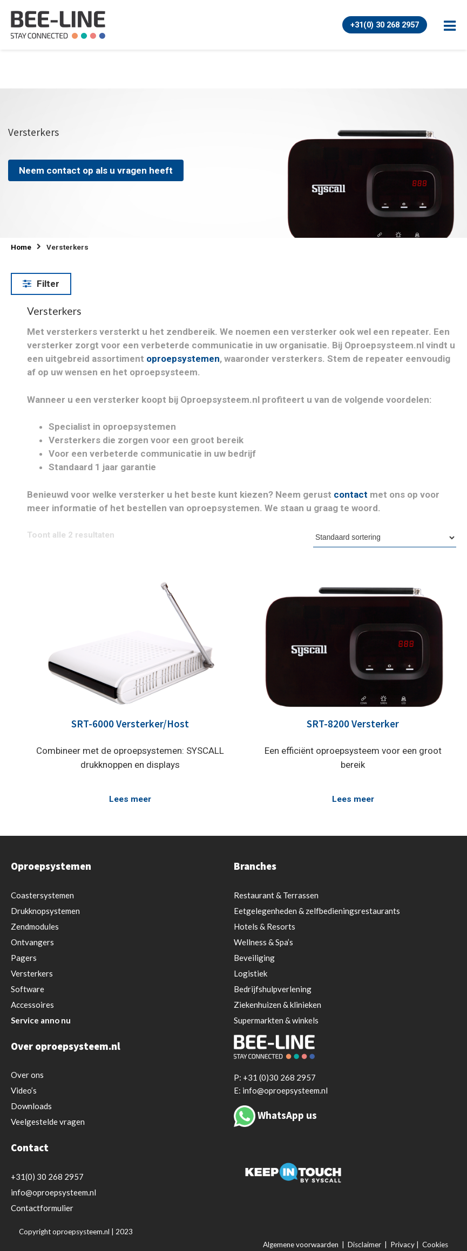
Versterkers (32, 973)
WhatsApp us (287, 1115)
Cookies (435, 1244)
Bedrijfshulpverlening (273, 989)
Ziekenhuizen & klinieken (277, 1004)
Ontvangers (32, 942)
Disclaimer (364, 1244)
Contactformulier (42, 1208)
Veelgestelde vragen (48, 1121)
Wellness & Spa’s (263, 942)
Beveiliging (254, 958)
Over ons (27, 1075)
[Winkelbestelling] (384, 537)
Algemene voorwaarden (301, 1244)
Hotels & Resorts (264, 926)
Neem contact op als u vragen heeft (96, 170)
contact (351, 494)
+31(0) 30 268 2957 (381, 25)
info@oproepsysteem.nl (53, 1192)
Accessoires (32, 1004)
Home (21, 247)
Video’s (24, 1090)
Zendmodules (35, 926)
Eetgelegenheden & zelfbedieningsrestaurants (317, 911)
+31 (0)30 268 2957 (279, 1077)
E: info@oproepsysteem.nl (281, 1090)
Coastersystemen (42, 895)
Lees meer (130, 799)
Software (27, 989)
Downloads (31, 1106)
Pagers (24, 958)
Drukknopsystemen (45, 911)
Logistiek (250, 973)
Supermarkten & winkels (276, 1020)
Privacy (402, 1244)
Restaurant (276, 895)
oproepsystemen (183, 358)
